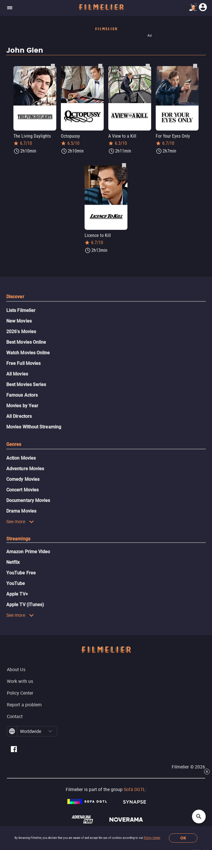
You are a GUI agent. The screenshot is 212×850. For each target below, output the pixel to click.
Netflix (13, 562)
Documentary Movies (28, 500)
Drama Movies (21, 511)
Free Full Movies (23, 363)
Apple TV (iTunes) (25, 604)
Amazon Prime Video (28, 551)
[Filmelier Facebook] (14, 750)
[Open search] (199, 816)
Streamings (18, 538)
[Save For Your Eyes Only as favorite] (195, 65)
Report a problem (24, 704)
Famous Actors (22, 395)
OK (183, 838)
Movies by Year (22, 405)
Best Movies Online (26, 342)
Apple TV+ (17, 594)
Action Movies (21, 458)
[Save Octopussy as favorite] (100, 65)
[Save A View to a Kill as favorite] (147, 65)
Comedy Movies (22, 479)
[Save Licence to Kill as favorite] (124, 165)
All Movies (17, 374)
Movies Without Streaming (33, 427)
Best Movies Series (26, 384)
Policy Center (152, 838)
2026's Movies (21, 331)
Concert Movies (22, 490)
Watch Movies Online (28, 352)
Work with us (20, 681)
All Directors (19, 416)
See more (20, 521)
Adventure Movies (25, 468)
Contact (15, 716)
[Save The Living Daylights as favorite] (52, 65)
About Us (16, 669)
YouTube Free (21, 573)
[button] (50, 731)
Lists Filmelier (20, 310)
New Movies (19, 321)
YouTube (15, 583)
